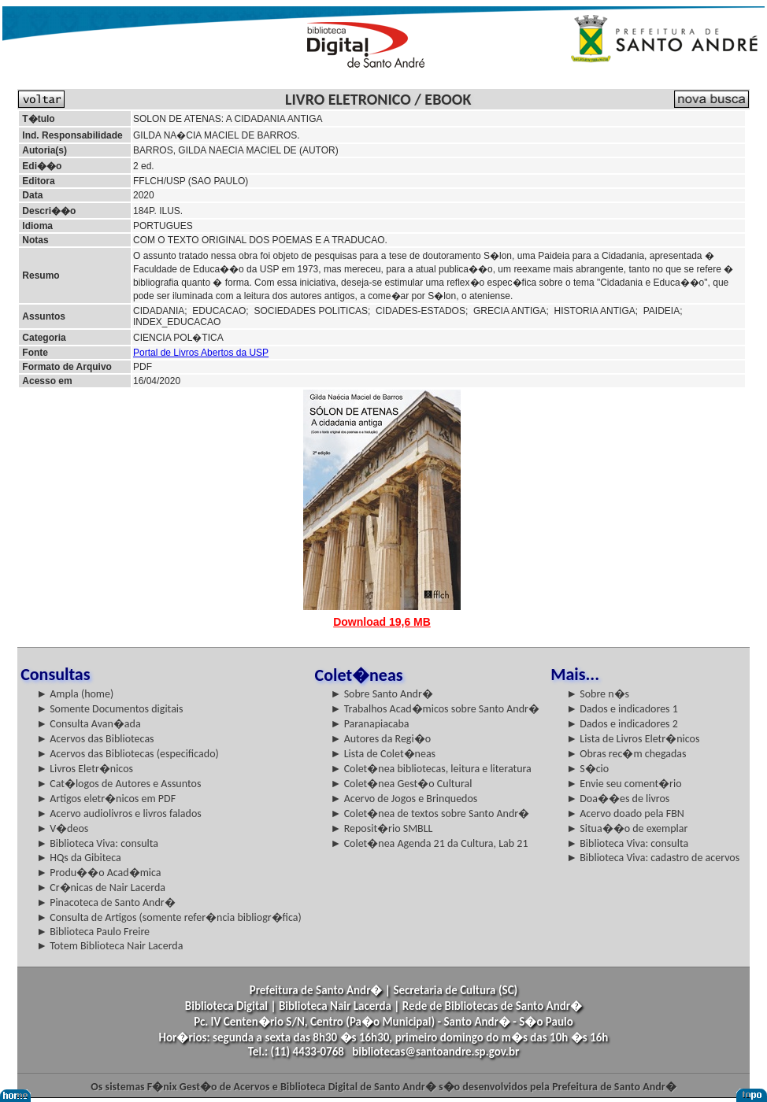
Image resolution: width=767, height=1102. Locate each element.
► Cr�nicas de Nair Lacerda (100, 887)
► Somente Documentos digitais (109, 709)
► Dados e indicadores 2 (622, 723)
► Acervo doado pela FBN (625, 813)
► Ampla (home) (74, 694)
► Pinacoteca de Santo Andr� (106, 902)
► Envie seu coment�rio (623, 783)
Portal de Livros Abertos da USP (201, 352)
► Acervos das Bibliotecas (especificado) (127, 753)
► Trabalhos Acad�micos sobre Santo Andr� (435, 709)
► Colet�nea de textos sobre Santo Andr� (430, 813)
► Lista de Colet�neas (383, 753)
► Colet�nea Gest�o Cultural (401, 783)
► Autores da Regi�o (381, 738)
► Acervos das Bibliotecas (95, 738)
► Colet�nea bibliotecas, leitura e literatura (431, 768)
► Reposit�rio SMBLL (382, 828)
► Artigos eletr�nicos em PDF (106, 798)
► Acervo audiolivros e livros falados (119, 813)
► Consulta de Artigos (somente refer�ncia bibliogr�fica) (169, 917)
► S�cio (587, 768)
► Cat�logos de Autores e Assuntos (118, 783)
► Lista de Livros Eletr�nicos (632, 738)
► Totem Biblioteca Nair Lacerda (109, 945)
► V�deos (62, 828)
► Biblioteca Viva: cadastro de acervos (652, 857)
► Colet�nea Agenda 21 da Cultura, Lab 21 (429, 843)
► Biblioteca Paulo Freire (93, 931)
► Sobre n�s (597, 694)
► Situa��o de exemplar (626, 828)
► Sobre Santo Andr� (382, 694)
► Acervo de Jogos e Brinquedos (404, 798)
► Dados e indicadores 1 (622, 709)
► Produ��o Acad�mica (98, 872)
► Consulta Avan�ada (88, 723)
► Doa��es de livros (617, 798)
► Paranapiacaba (370, 723)
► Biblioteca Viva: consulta (97, 843)
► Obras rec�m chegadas (626, 753)
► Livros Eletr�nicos (84, 768)
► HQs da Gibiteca (78, 857)
